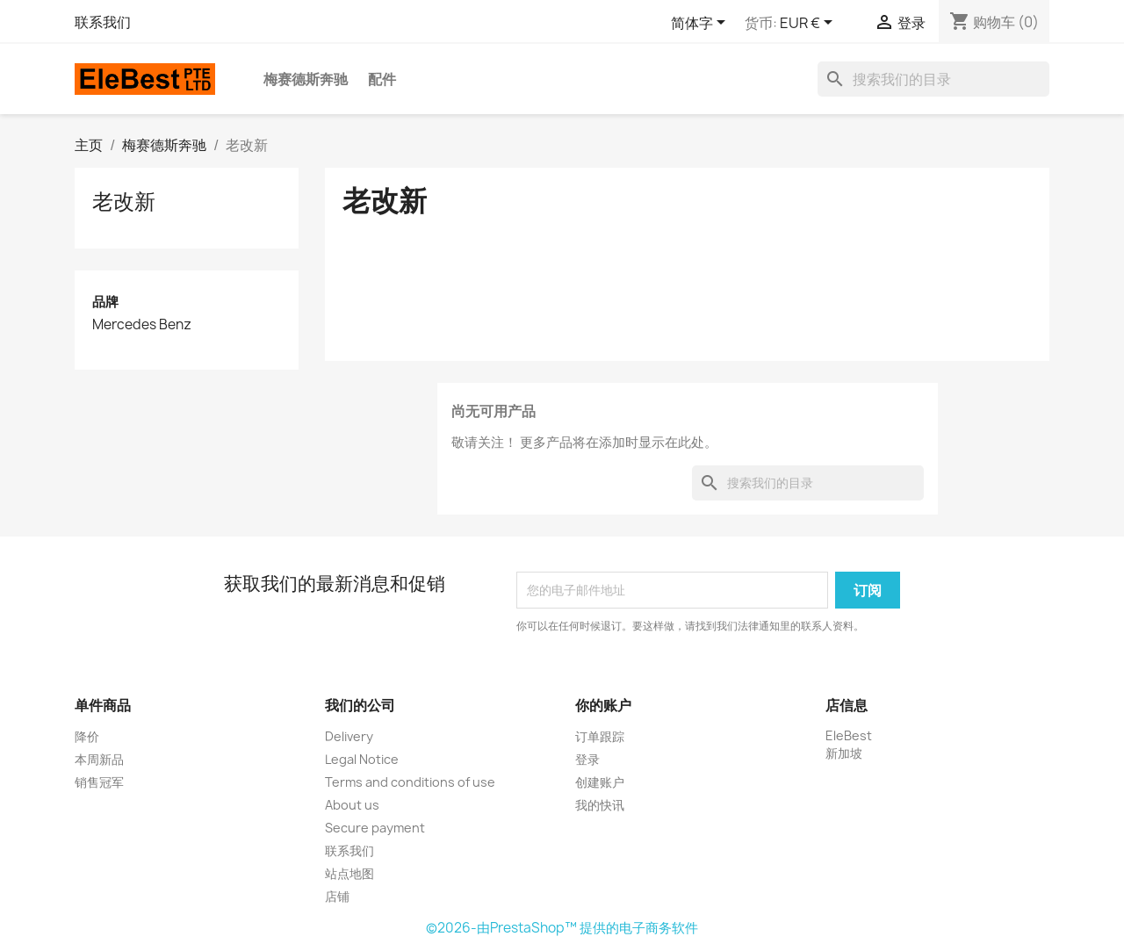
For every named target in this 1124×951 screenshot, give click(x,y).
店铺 (337, 896)
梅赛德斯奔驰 (305, 79)
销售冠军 (99, 782)
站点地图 (349, 873)
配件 (382, 79)
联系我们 (103, 22)
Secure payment (375, 827)
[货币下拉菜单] (809, 23)
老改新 (123, 201)
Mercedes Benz (141, 325)
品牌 (105, 301)
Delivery (349, 736)
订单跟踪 (599, 736)
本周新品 (99, 759)
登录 (587, 759)
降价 (87, 736)
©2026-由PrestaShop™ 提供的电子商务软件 (562, 928)
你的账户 (603, 705)
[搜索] (933, 79)
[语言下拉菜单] (701, 23)
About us (352, 804)
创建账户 (599, 782)
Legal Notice (362, 759)
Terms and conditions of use (410, 782)
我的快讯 (599, 804)
